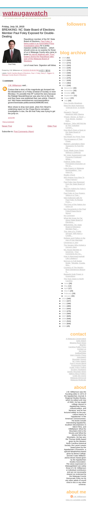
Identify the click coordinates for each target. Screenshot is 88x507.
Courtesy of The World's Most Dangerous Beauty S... (74, 269)
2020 (64, 73)
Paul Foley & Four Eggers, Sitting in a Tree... (74, 194)
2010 (64, 308)
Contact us (81, 349)
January (67, 296)
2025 (64, 60)
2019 (64, 75)
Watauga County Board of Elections (14, 75)
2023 (64, 65)
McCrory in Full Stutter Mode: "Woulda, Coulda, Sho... (74, 263)
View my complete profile (76, 500)
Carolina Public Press (77, 347)
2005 (64, 321)
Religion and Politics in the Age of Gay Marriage (74, 239)
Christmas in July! (71, 243)
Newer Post (7, 126)
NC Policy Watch (79, 361)
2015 (64, 85)
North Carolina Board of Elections (18, 73)
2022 (64, 68)
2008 (64, 313)
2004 (64, 324)
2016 (64, 83)
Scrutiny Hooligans (78, 370)
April (66, 288)
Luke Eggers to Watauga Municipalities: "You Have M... (74, 170)
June (66, 283)
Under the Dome (79, 376)
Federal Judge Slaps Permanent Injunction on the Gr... (75, 164)
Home (29, 126)
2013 (64, 301)
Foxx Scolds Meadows (73, 103)
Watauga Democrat (78, 378)
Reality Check (69, 175)
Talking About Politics (77, 374)
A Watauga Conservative (76, 339)
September (69, 95)
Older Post (52, 126)
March (67, 291)
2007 (64, 316)
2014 (64, 298)
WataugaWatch (25, 13)
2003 (64, 326)
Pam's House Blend (78, 363)
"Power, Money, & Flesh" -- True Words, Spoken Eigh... (75, 119)
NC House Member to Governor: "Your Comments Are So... (73, 252)
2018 (64, 78)
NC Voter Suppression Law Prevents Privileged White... (75, 157)
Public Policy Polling (78, 367)
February (68, 293)
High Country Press (78, 355)
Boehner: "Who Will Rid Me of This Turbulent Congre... (75, 125)
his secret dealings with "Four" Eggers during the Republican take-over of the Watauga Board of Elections (39, 57)
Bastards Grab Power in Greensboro (73, 275)
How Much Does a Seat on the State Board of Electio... (75, 132)
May (66, 286)
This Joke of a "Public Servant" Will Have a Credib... (73, 233)
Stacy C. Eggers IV (47, 73)
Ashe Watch (81, 341)
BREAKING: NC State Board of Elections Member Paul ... (73, 227)
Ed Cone (82, 351)
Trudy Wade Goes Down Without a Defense (74, 151)
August (67, 98)
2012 (64, 303)
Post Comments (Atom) (24, 132)
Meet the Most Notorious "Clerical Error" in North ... (74, 107)
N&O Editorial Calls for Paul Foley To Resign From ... (73, 200)
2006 (64, 319)
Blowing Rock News (78, 343)
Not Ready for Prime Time (74, 137)
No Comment (69, 216)
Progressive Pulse (78, 365)
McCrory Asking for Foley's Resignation (75, 190)
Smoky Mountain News (76, 372)
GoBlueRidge (80, 353)
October (67, 93)
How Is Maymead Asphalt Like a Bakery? (74, 257)
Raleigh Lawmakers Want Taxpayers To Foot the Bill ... (74, 146)
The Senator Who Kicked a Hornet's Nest (75, 246)
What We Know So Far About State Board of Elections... (73, 220)
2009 (64, 311)
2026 (64, 58)
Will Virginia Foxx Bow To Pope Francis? (74, 178)
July (66, 101)
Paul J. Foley (35, 73)
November (68, 90)
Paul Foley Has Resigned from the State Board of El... (74, 184)
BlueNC (83, 345)
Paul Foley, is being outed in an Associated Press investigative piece (39, 43)
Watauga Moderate (78, 380)
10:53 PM (11, 118)
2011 (64, 306)
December (68, 88)
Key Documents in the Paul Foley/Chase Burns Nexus (75, 211)
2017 (64, 80)
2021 (64, 70)
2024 (64, 63)
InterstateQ (81, 357)
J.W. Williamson (15, 85)
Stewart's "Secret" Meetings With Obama (74, 113)
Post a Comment (8, 122)
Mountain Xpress (79, 359)
